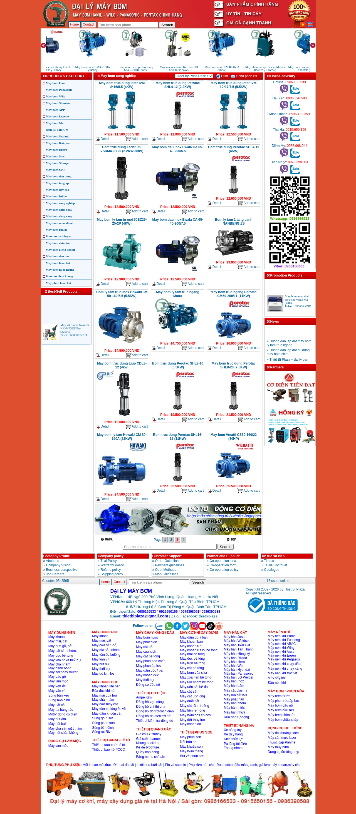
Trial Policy (108, 561)
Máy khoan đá (190, 724)
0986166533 (146, 612)
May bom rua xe (56, 229)
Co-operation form (223, 565)
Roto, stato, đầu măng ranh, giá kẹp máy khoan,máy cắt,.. (259, 765)
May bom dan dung (58, 176)
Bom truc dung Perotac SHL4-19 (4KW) (233, 149)
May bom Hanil (56, 83)
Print (222, 76)
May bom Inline (56, 196)
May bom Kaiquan (58, 143)
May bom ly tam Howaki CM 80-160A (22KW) (122, 437)
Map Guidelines (166, 574)
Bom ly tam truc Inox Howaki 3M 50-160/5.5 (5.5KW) (121, 294)
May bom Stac (55, 156)
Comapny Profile (56, 556)
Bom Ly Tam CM (57, 129)
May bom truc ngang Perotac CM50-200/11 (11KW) (234, 294)
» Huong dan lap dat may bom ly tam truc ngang (289, 346)
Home (74, 24)
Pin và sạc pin (175, 765)
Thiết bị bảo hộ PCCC (108, 750)
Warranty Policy (112, 565)
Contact (88, 24)
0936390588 (211, 612)
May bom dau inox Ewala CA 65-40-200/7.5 (177, 221)
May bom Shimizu (58, 103)
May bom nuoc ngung (60, 269)
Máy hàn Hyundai (237, 670)
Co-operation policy (224, 570)
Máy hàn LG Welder (239, 677)
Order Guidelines (168, 561)
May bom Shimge (57, 163)
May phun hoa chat (58, 283)
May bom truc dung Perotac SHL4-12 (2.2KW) (178, 85)
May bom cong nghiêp (60, 203)
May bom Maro (56, 123)
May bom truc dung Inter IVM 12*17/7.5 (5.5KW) (234, 85)
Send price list (244, 76)
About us (52, 561)
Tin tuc (269, 561)
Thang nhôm (233, 748)
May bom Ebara (56, 149)
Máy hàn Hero (234, 662)
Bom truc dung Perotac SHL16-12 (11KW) (177, 437)
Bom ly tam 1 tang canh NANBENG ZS (234, 221)
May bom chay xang (59, 216)
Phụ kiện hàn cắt (201, 765)
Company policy (111, 556)
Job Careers (55, 574)
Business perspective (62, 570)
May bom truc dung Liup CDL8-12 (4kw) (122, 365)
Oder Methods (165, 570)
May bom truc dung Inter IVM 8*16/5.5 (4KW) (122, 85)
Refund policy (111, 570)
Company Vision (58, 565)
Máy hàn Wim (234, 666)
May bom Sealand (58, 136)
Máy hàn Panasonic (238, 673)
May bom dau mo (57, 256)
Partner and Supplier (223, 556)
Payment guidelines (169, 565)
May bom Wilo (55, 96)
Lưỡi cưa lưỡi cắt (149, 765)
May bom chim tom (58, 243)
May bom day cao (57, 189)
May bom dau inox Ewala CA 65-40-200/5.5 (177, 149)
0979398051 (190, 612)
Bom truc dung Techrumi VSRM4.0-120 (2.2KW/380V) (122, 149)
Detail (102, 139)
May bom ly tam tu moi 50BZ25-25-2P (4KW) (122, 221)
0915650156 (168, 612)
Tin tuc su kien (273, 556)
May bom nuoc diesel (59, 223)
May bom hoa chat (58, 263)
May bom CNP (55, 169)
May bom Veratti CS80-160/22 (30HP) (234, 437)
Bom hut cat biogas (58, 236)
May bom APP (55, 109)
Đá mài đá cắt (123, 765)
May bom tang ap (57, 183)
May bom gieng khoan (60, 249)
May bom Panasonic (59, 89)
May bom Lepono (57, 116)
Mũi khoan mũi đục (97, 765)
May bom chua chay (59, 209)
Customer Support (167, 556)
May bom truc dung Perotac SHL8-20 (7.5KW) (234, 365)
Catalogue (272, 570)
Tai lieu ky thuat (275, 565)
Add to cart (136, 139)
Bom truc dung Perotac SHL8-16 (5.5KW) (177, 365)
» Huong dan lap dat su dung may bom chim (288, 355)
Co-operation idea (223, 561)
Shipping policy (112, 574)
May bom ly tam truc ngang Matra (177, 294)
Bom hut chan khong (59, 276)
